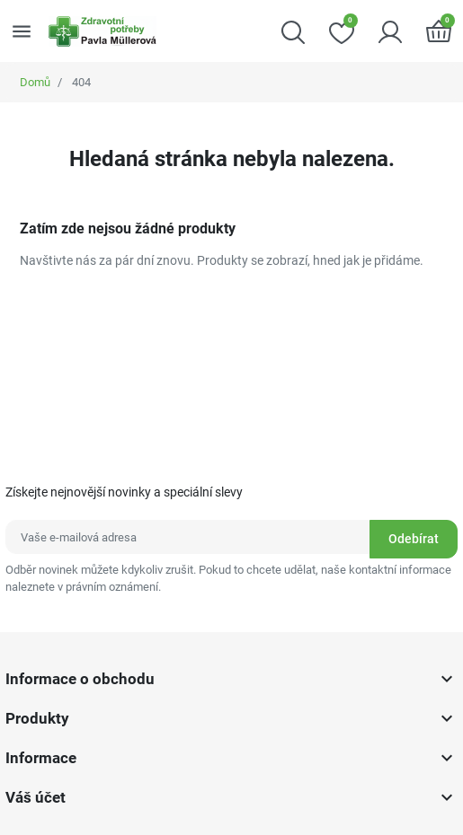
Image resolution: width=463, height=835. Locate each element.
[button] (293, 31)
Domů (35, 82)
